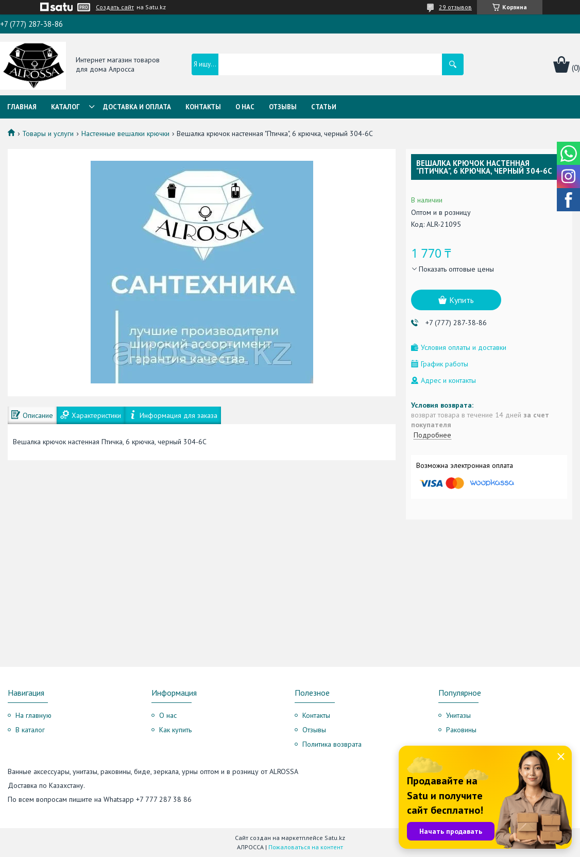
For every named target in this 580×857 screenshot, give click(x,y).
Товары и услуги (48, 133)
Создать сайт (115, 7)
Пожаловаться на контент (305, 847)
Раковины (461, 729)
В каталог (30, 729)
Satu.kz (335, 838)
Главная (22, 107)
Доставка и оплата (137, 107)
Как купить (175, 729)
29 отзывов (455, 7)
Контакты (203, 107)
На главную (33, 715)
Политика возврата (332, 744)
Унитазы (458, 715)
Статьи (323, 107)
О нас (244, 107)
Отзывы (283, 107)
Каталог (65, 107)
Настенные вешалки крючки (125, 133)
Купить (461, 300)
